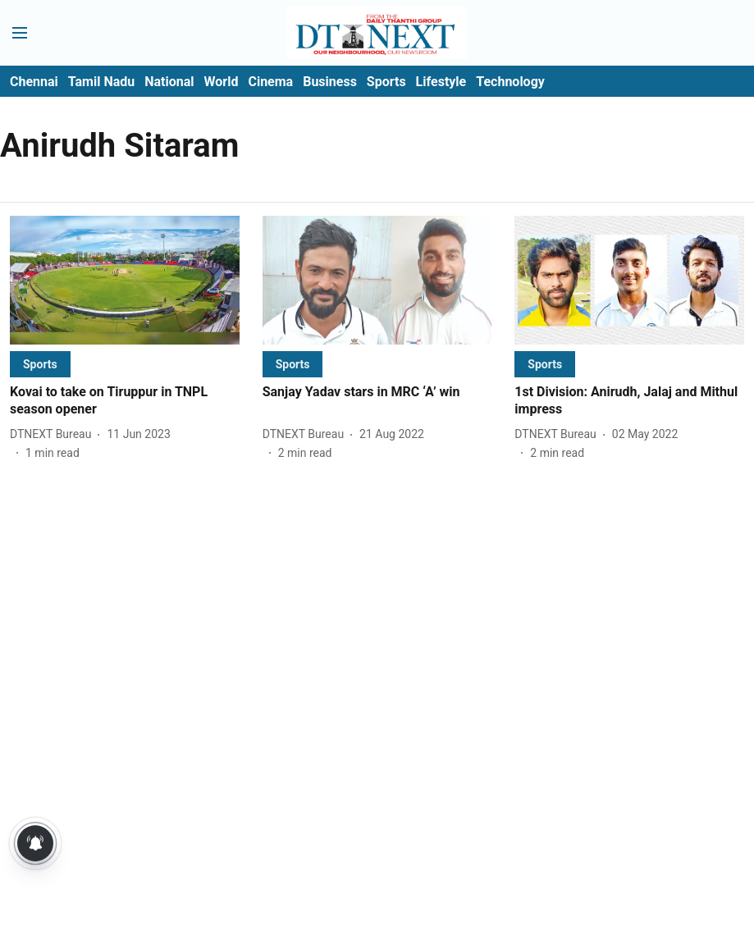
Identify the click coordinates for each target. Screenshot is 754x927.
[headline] (125, 401)
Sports (386, 81)
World (221, 81)
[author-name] (54, 434)
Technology (510, 81)
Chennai (34, 81)
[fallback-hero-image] (125, 280)
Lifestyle (441, 81)
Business (330, 81)
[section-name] (40, 364)
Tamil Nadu (101, 81)
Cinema (270, 81)
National (169, 81)
